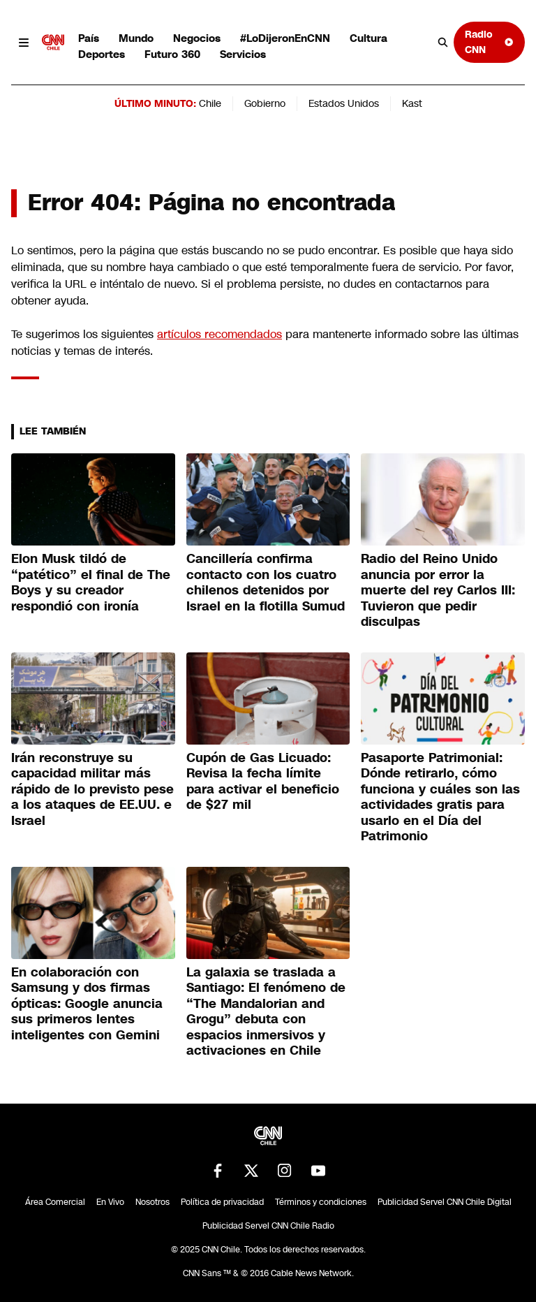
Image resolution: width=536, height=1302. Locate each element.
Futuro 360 (172, 54)
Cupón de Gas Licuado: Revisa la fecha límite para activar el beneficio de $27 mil (262, 781)
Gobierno (264, 103)
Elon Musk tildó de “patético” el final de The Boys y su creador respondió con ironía (90, 582)
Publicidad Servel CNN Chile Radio (268, 1225)
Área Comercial (55, 1202)
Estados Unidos (343, 103)
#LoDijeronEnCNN (285, 38)
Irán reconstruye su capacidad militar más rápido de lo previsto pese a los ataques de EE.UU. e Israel (92, 789)
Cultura (368, 38)
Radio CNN (489, 41)
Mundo (136, 38)
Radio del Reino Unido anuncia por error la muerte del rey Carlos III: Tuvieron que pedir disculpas (438, 590)
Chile (210, 103)
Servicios (243, 54)
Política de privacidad (222, 1202)
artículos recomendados (219, 334)
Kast (412, 103)
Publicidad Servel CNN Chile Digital (445, 1202)
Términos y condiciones (320, 1202)
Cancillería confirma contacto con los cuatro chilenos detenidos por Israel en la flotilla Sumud (265, 582)
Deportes (101, 54)
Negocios (197, 38)
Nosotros (152, 1202)
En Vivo (110, 1202)
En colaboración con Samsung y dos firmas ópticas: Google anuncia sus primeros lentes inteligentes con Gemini (87, 1003)
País (88, 38)
